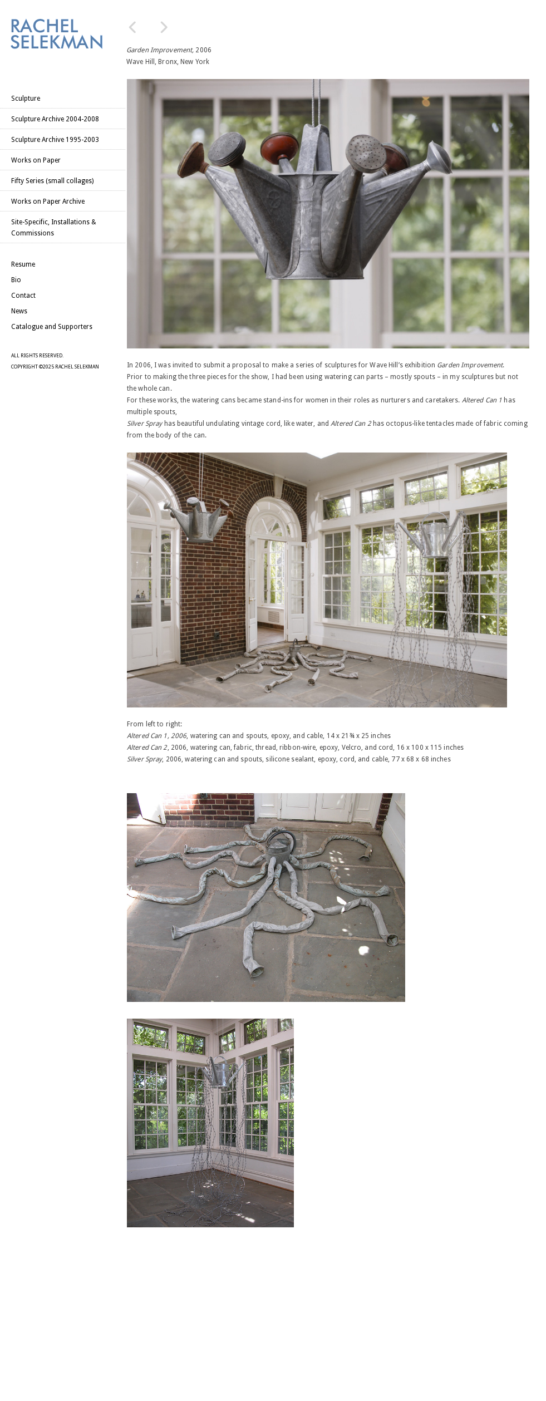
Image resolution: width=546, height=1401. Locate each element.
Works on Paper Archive (48, 201)
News (19, 311)
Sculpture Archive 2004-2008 (55, 119)
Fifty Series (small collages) (52, 181)
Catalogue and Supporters (51, 327)
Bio (16, 280)
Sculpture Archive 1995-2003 (55, 140)
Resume (23, 264)
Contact (23, 295)
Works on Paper (36, 160)
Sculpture (25, 98)
